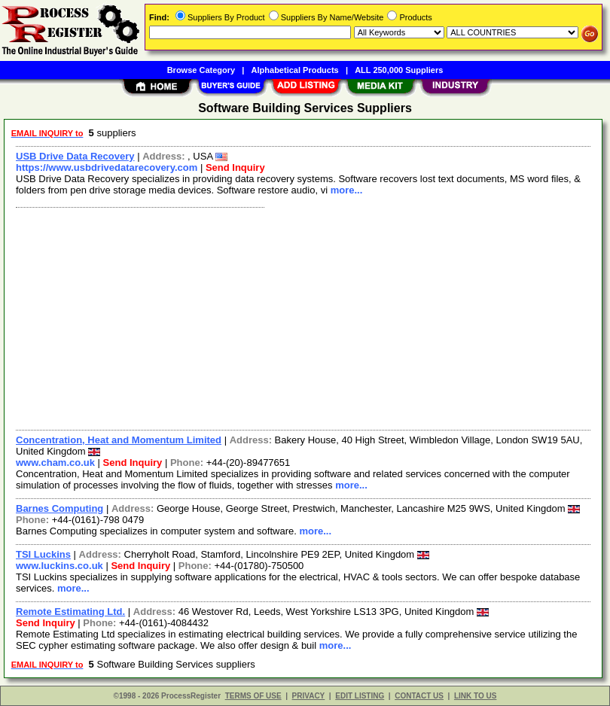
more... (347, 190)
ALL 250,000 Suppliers (399, 70)
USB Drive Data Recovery (75, 156)
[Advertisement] (300, 316)
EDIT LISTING (359, 696)
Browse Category (201, 70)
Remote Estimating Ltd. (70, 611)
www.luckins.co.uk (59, 565)
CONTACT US (419, 696)
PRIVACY (308, 696)
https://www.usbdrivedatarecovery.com (106, 167)
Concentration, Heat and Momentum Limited (118, 440)
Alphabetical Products (295, 70)
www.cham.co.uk (55, 462)
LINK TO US (475, 696)
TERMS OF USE (253, 696)
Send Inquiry (235, 167)
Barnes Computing (59, 508)
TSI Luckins (43, 554)
